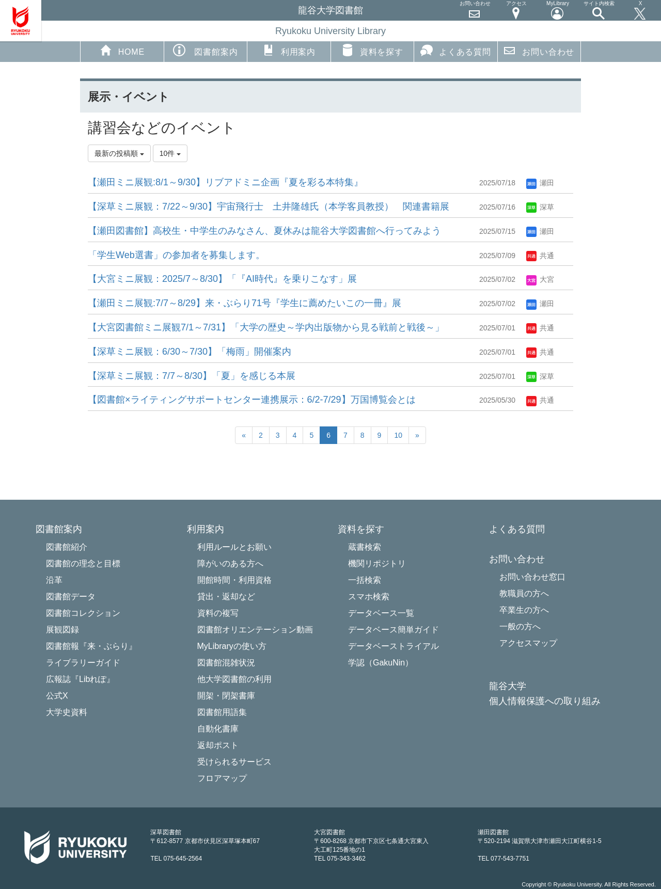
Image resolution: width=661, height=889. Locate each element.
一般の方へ (520, 626)
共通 (540, 255)
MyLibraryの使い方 (231, 646)
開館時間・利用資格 (234, 580)
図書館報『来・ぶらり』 (91, 646)
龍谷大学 (507, 686)
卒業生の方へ (524, 610)
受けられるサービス (234, 761)
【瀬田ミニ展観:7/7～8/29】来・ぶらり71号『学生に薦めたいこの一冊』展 (244, 303)
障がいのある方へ (230, 563)
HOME (122, 50)
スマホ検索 (368, 596)
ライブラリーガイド (83, 662)
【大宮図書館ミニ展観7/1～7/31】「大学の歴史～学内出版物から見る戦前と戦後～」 (266, 327)
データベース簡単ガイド (393, 629)
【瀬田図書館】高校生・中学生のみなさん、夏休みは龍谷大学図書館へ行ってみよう (264, 231)
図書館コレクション (83, 613)
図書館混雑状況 (226, 662)
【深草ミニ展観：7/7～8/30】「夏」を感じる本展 (191, 376)
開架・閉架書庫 (226, 695)
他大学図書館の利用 (234, 679)
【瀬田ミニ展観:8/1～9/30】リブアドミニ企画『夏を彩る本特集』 (225, 182)
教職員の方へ (524, 593)
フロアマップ (222, 778)
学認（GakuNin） (380, 662)
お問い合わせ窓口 (532, 577)
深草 (540, 207)
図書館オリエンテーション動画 (255, 629)
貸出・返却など (226, 596)
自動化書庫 (218, 728)
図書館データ (71, 596)
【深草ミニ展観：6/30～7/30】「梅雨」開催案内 (189, 351)
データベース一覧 (381, 613)
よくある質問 (455, 50)
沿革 (54, 580)
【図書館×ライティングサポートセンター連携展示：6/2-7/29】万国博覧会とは (252, 399)
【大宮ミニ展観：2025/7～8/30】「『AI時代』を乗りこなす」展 (222, 279)
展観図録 (62, 629)
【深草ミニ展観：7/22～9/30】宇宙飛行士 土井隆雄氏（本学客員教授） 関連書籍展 (268, 206)
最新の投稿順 (119, 153)
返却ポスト (218, 745)
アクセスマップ (528, 643)
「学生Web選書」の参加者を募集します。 (176, 255)
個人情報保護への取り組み (545, 701)
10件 (170, 153)
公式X (57, 695)
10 (398, 435)
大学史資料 (66, 712)
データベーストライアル (393, 646)
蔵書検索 (364, 547)
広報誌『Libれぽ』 (80, 679)
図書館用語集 (222, 712)
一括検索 (364, 580)
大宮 (540, 279)
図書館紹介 (66, 547)
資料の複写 (218, 613)
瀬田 (540, 183)
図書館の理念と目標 (83, 563)
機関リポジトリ (377, 563)
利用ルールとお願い (234, 547)
